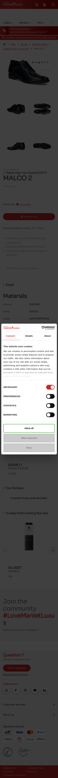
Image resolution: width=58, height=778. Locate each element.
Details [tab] (29, 336)
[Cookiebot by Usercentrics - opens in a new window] (42, 328)
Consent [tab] (10, 336)
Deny (29, 447)
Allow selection (29, 438)
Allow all (29, 428)
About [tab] (47, 336)
